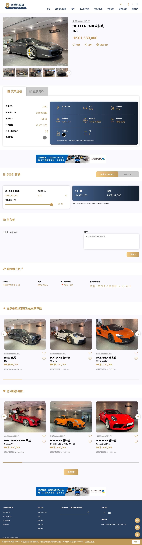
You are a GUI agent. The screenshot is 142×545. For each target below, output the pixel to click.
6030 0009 (43, 285)
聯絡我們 (135, 9)
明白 (135, 542)
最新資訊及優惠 (60, 9)
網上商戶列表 (84, 9)
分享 (88, 45)
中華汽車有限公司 (11, 285)
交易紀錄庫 (98, 9)
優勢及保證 (123, 9)
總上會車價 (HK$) (12, 191)
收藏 (76, 45)
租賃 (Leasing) (107, 174)
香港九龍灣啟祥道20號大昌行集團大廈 (113, 524)
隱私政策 (40, 524)
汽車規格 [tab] (14, 91)
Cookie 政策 (89, 542)
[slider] (51, 204)
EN (137, 4)
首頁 (48, 9)
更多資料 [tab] (36, 91)
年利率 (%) (42, 191)
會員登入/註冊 (42, 512)
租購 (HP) (128, 174)
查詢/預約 (102, 45)
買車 (72, 9)
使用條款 (40, 528)
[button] (68, 73)
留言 (86, 232)
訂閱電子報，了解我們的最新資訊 (72, 507)
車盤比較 (110, 9)
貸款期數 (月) (10, 200)
